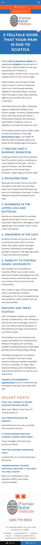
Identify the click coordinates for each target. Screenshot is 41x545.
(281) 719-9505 (20, 520)
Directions (20, 7)
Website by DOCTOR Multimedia (20, 538)
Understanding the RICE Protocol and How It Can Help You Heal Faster (19, 469)
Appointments (20, 11)
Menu (3, 2)
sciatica (17, 64)
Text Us (30, 543)
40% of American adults (20, 61)
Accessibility (21, 533)
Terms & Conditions (24, 536)
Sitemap (7, 533)
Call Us (10, 543)
